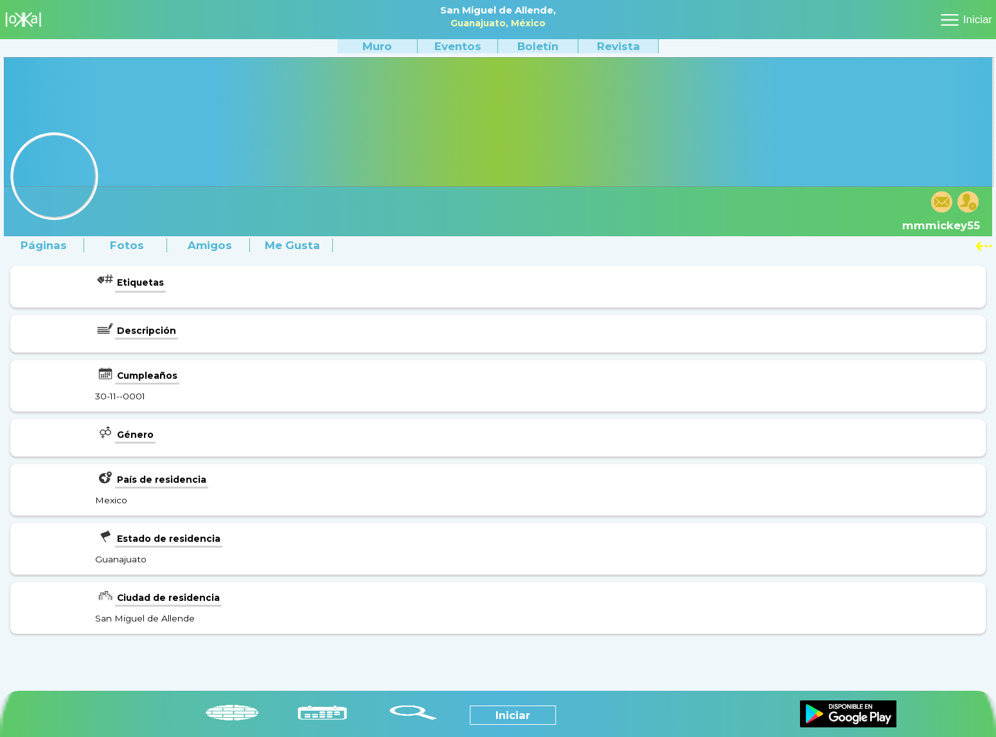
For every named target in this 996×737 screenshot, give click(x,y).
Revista (618, 46)
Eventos (457, 46)
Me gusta (292, 245)
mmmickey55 (941, 225)
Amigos (210, 245)
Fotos (127, 245)
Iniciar (977, 19)
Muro (377, 46)
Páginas (44, 245)
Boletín (537, 46)
